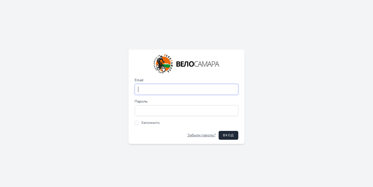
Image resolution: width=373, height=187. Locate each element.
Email (139, 80)
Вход (228, 135)
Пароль (141, 101)
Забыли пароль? (201, 135)
